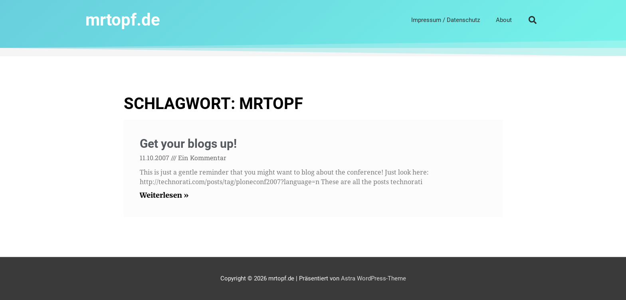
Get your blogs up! (188, 144)
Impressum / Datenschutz (445, 20)
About (504, 20)
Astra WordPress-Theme (373, 278)
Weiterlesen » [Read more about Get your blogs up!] (164, 195)
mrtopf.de (122, 20)
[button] (533, 20)
